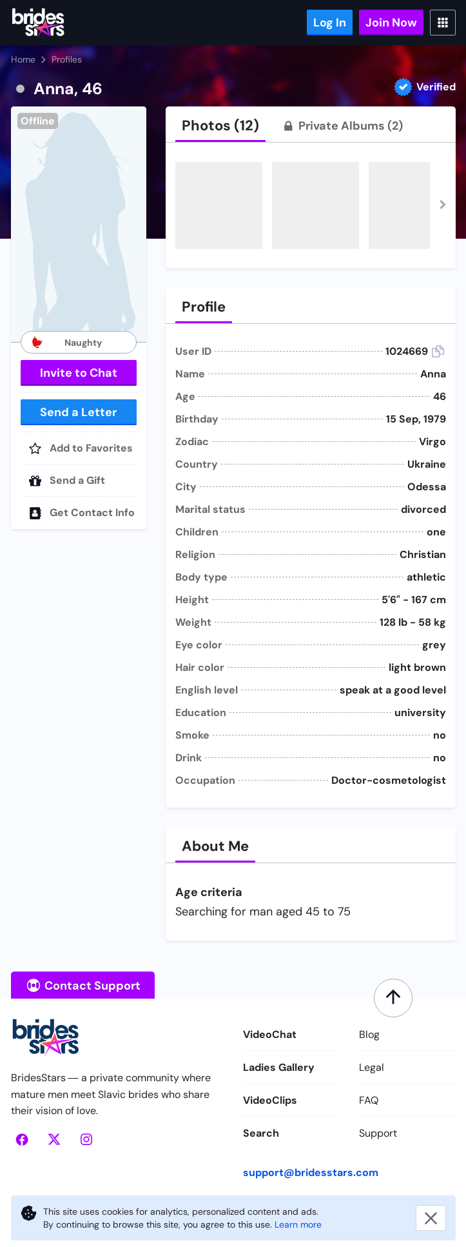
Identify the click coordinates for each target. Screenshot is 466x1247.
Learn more (298, 1224)
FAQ (368, 1100)
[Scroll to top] (393, 998)
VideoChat (269, 1034)
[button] (78, 224)
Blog (369, 1034)
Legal (371, 1067)
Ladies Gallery (279, 1067)
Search (261, 1133)
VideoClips (270, 1100)
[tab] (220, 126)
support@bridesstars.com (310, 1172)
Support (378, 1133)
